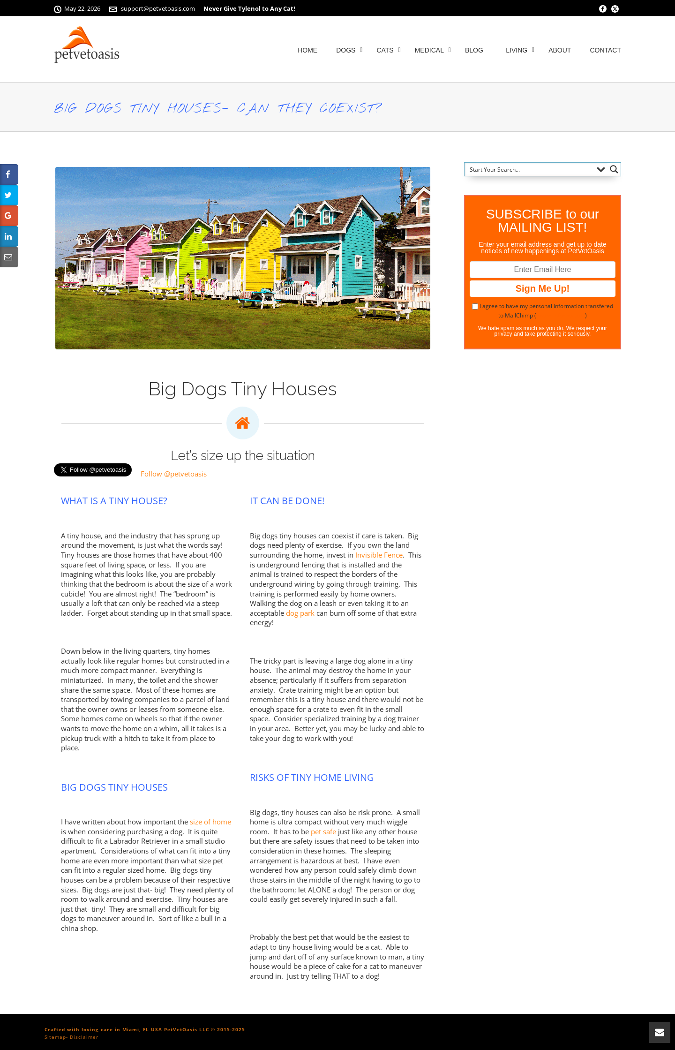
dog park (300, 613)
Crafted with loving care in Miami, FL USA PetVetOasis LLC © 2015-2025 (145, 1029)
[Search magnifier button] (614, 169)
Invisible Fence (379, 554)
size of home (210, 821)
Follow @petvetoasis (174, 473)
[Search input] (530, 169)
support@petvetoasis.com (158, 8)
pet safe (323, 831)
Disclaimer (84, 1037)
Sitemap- (56, 1037)
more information (561, 315)
